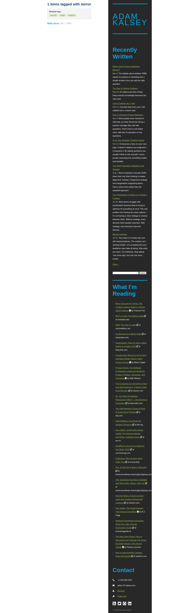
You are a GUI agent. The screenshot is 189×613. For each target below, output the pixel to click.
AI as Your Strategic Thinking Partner (129, 140)
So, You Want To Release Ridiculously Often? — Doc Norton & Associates (131, 399)
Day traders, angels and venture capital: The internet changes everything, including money (129, 433)
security (53, 15)
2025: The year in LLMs (125, 325)
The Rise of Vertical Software (125, 88)
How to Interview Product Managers (128, 115)
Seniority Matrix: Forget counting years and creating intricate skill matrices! (129, 499)
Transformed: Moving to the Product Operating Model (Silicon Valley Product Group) (130, 358)
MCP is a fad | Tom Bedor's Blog (129, 316)
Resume (121, 591)
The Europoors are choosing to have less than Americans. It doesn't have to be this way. (131, 387)
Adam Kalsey (130, 19)
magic (62, 15)
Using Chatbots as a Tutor (124, 103)
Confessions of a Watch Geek (128, 334)
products (71, 15)
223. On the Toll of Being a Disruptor (131, 467)
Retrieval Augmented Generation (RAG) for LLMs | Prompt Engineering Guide (129, 524)
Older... (116, 264)
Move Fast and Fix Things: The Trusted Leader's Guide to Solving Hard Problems (130, 307)
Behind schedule (120, 234)
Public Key (122, 596)
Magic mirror (53, 23)
